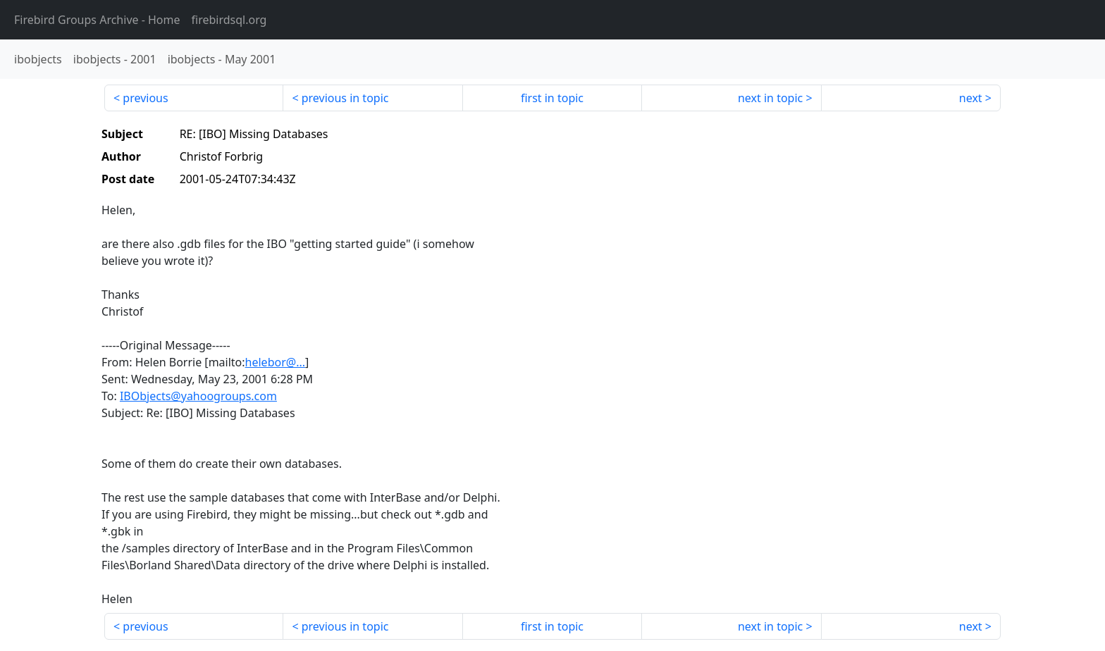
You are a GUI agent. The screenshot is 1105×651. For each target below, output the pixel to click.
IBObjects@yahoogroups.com (198, 396)
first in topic (552, 98)
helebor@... (275, 362)
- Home (97, 19)
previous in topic (345, 98)
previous (145, 98)
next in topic (770, 98)
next (970, 98)
